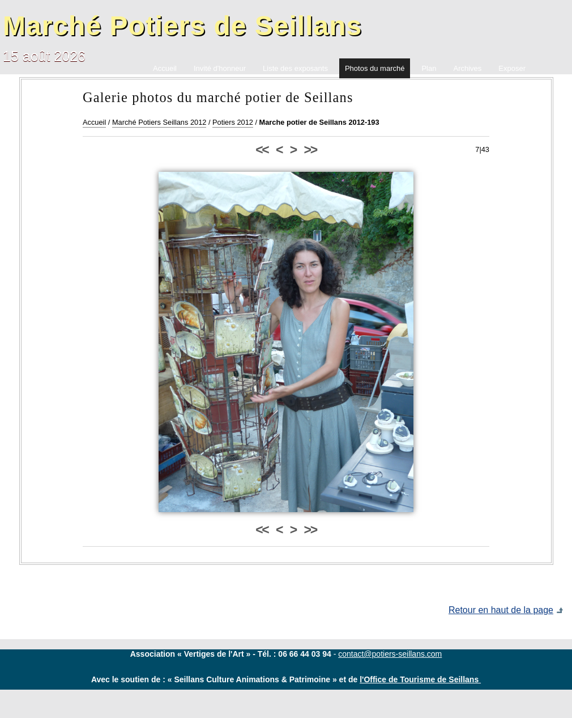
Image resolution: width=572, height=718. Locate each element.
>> (310, 149)
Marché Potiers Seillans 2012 (159, 122)
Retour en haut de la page (501, 610)
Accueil (94, 122)
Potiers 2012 (232, 122)
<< (261, 149)
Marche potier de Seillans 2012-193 (319, 122)
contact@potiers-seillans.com (390, 653)
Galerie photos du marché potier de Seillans (218, 97)
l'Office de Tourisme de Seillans (420, 679)
